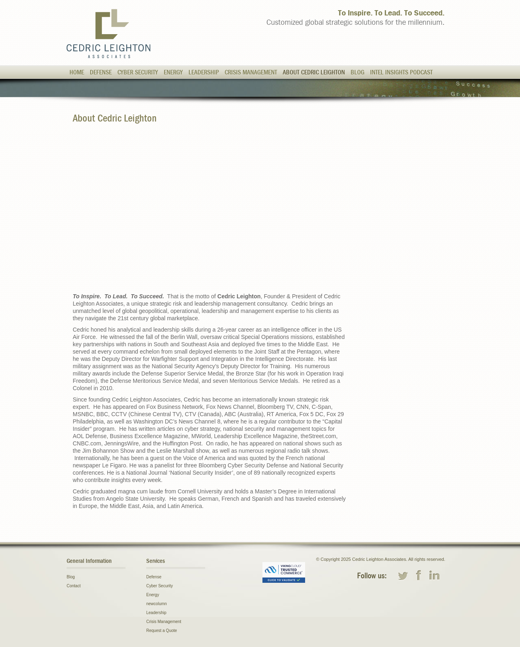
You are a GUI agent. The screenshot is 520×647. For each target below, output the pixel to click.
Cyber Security (137, 72)
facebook (419, 576)
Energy (173, 72)
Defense (101, 72)
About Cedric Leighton (314, 72)
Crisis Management (251, 72)
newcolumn (156, 603)
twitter (403, 576)
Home (76, 72)
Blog (357, 72)
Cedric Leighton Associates (108, 33)
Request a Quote (161, 630)
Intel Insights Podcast (401, 72)
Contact (73, 586)
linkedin (434, 576)
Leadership (203, 72)
